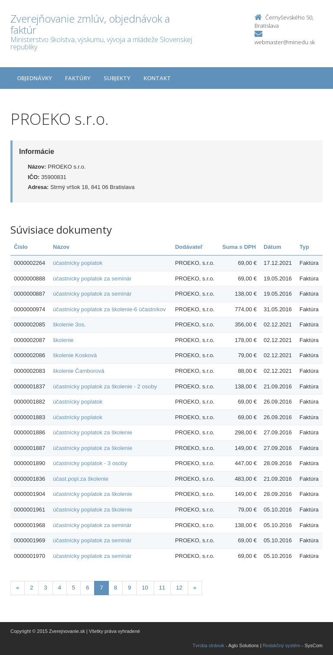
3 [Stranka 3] (45, 587)
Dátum (272, 247)
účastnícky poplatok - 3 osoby (90, 463)
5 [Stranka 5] (73, 587)
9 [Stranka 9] (129, 587)
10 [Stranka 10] (145, 587)
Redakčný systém (281, 645)
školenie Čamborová (78, 371)
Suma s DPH (239, 247)
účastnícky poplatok (77, 263)
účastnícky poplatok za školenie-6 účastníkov (109, 309)
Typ (304, 247)
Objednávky (34, 78)
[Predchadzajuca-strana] (17, 588)
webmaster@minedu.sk (285, 42)
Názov (61, 247)
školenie (63, 340)
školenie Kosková (75, 355)
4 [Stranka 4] (59, 587)
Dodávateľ (189, 247)
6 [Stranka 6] (87, 587)
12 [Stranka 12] (179, 587)
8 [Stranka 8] (115, 587)
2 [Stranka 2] (31, 587)
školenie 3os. (69, 324)
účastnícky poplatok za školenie (92, 432)
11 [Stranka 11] (162, 587)
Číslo (21, 247)
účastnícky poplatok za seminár (92, 278)
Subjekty (117, 78)
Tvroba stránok (208, 645)
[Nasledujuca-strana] (195, 588)
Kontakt (157, 78)
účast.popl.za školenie (80, 479)
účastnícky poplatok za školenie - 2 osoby (105, 386)
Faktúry (78, 78)
